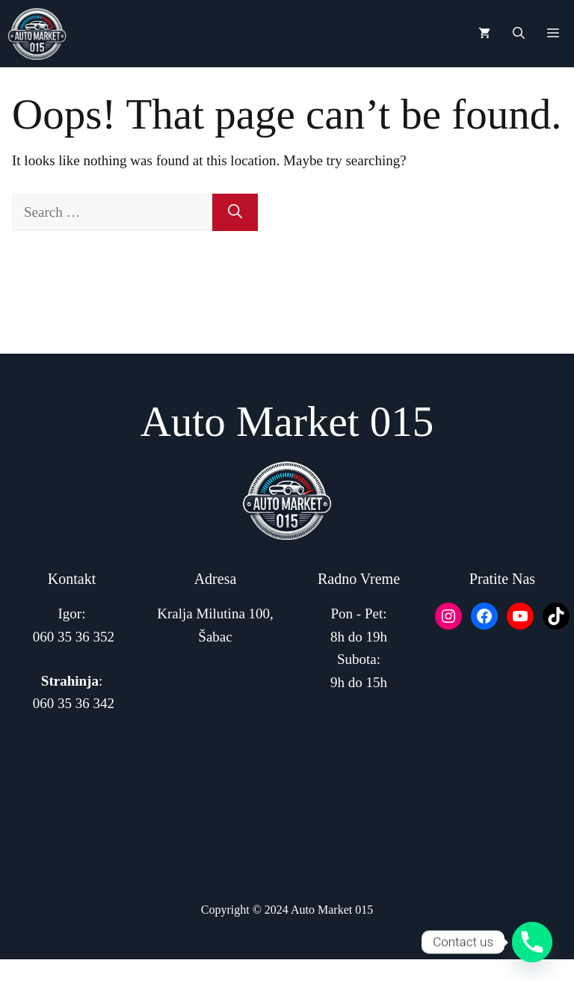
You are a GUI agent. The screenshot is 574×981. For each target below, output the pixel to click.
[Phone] (532, 942)
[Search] (235, 213)
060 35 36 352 (73, 637)
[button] (519, 33)
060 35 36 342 (73, 703)
